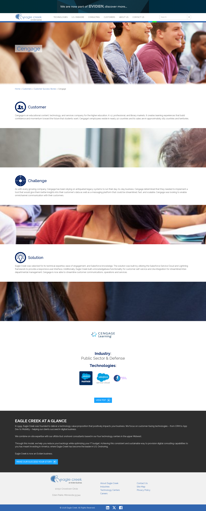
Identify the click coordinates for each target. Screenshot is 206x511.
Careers (104, 493)
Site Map (141, 486)
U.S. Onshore (78, 17)
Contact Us (138, 17)
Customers (109, 17)
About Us (123, 17)
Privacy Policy (143, 490)
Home (17, 89)
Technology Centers (110, 490)
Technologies (60, 17)
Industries (105, 486)
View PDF (101, 400)
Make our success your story (34, 462)
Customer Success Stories (45, 89)
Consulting (94, 17)
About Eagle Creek (109, 483)
